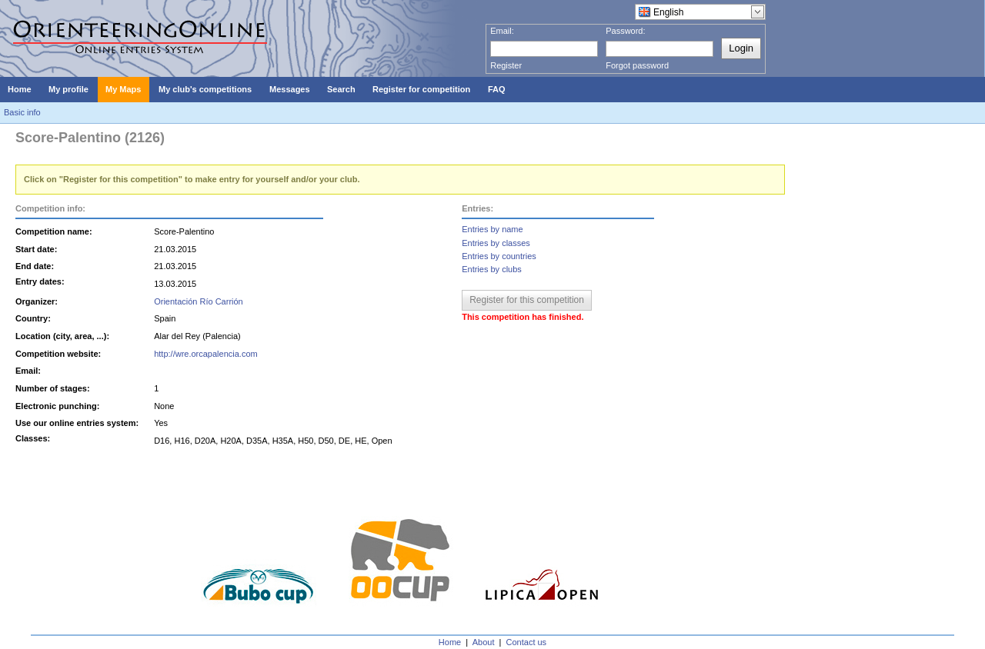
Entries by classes (496, 243)
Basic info (22, 112)
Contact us (526, 642)
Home (450, 642)
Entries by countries (499, 256)
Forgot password (637, 65)
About (483, 642)
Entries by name (492, 229)
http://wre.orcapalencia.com (206, 353)
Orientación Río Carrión (198, 301)
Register (506, 65)
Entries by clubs (492, 269)
